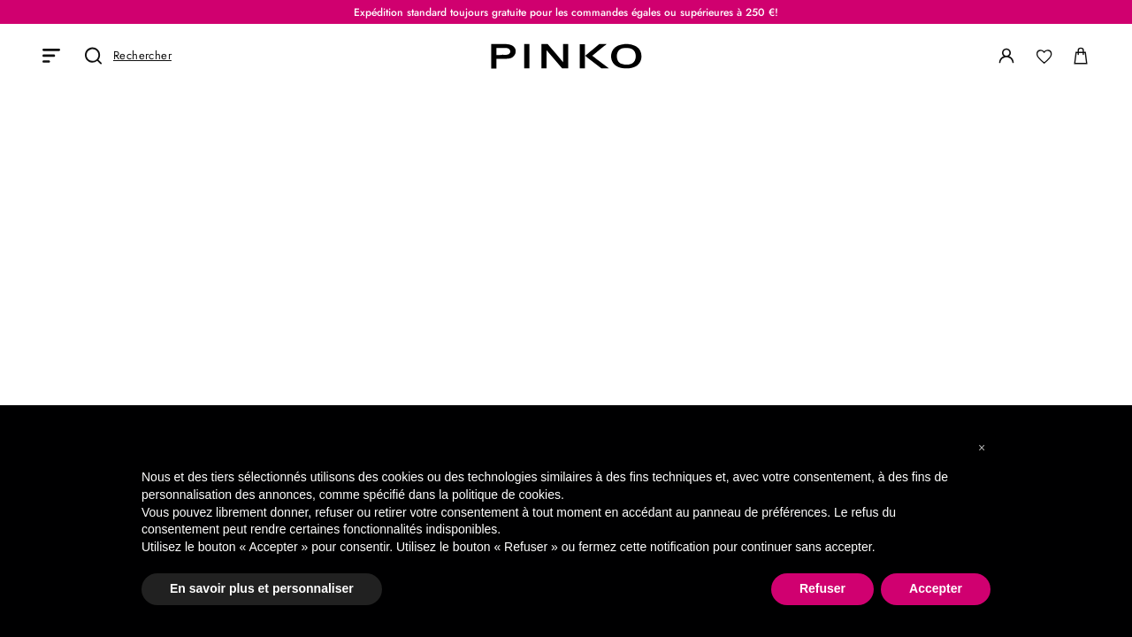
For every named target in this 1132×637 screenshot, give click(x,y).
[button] (982, 448)
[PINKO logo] (566, 55)
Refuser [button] (822, 588)
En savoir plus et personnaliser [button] (262, 588)
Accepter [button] (935, 588)
